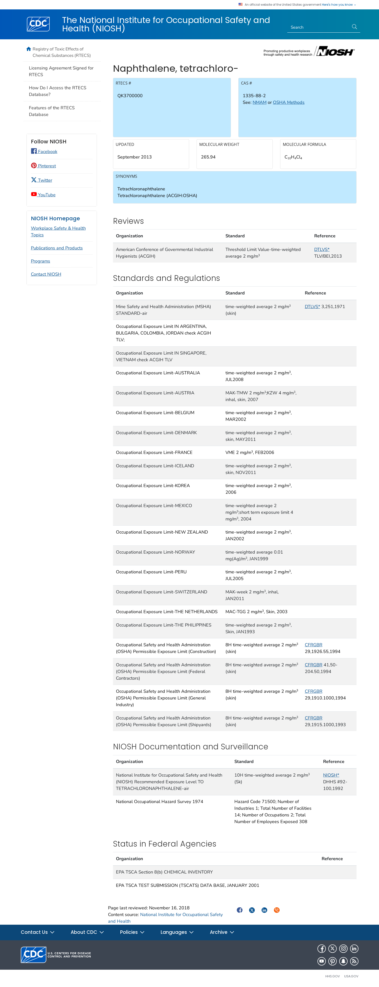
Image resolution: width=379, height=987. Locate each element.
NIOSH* (331, 775)
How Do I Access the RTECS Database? (57, 91)
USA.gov (351, 976)
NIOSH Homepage (55, 218)
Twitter (41, 180)
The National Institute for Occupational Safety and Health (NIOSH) (166, 24)
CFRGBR (313, 645)
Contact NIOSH (46, 274)
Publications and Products (57, 248)
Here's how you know (339, 4)
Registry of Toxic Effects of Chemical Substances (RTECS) (62, 52)
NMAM (260, 102)
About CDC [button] (87, 932)
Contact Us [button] (38, 932)
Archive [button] (222, 932)
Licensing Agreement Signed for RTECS (61, 71)
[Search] (318, 27)
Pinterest (43, 166)
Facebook (44, 152)
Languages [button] (177, 932)
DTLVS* (322, 249)
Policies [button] (132, 932)
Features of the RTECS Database (52, 111)
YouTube (43, 195)
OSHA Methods (289, 102)
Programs (40, 261)
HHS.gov (332, 976)
